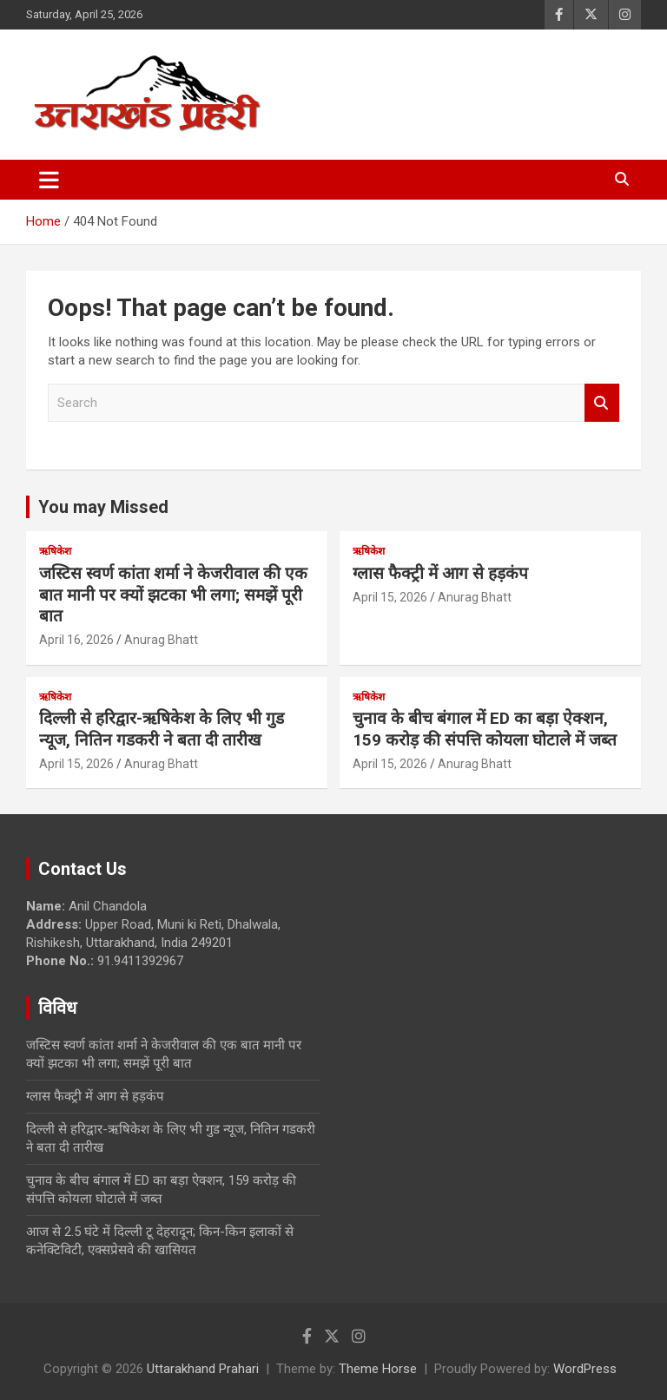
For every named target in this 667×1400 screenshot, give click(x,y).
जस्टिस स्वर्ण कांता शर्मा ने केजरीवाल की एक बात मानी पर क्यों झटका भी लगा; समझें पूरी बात (173, 594)
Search (601, 403)
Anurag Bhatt (161, 640)
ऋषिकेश (55, 551)
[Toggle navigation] (49, 180)
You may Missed (103, 506)
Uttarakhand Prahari (203, 1369)
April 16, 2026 (76, 640)
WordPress (585, 1369)
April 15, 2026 (390, 597)
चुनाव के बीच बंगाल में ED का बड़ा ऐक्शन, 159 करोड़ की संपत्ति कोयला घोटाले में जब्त (485, 729)
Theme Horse (378, 1369)
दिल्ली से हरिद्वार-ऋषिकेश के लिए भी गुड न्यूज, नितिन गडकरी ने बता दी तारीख (161, 729)
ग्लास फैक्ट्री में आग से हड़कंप (440, 573)
